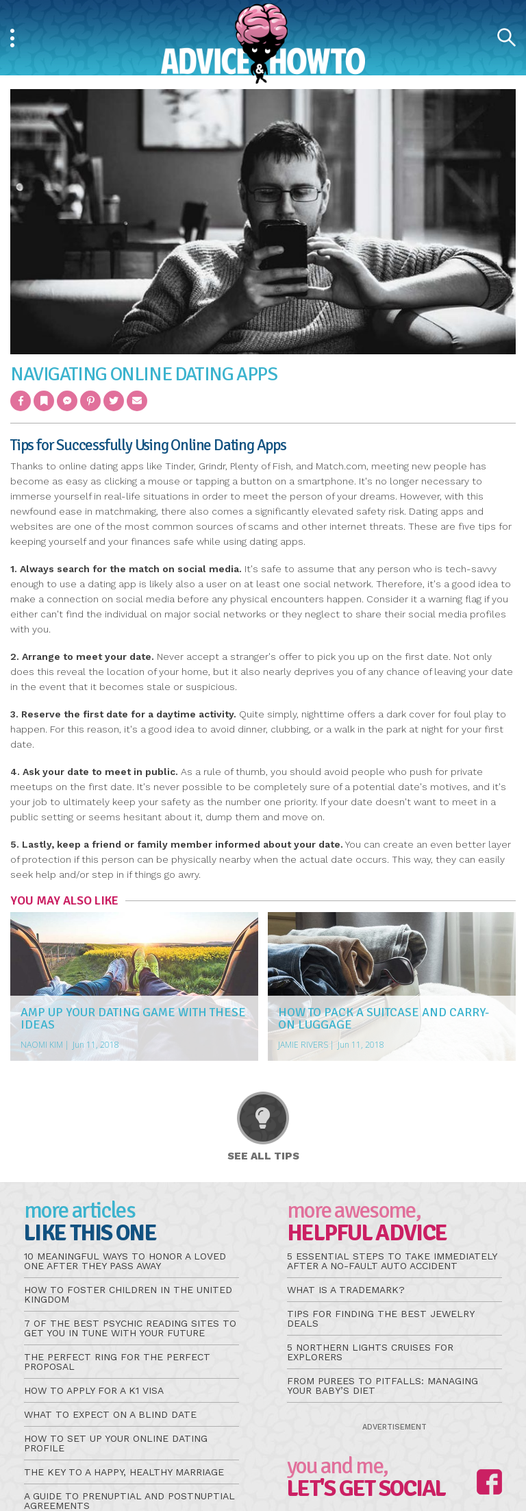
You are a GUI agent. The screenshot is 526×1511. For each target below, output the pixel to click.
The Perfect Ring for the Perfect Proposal (117, 1361)
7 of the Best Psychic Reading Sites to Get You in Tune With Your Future (130, 1328)
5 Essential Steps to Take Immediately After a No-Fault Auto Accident (392, 1261)
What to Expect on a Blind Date (110, 1414)
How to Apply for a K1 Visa (94, 1390)
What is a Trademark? (346, 1289)
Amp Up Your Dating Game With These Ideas (133, 1018)
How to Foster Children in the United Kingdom (128, 1294)
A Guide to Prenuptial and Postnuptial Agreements (129, 1500)
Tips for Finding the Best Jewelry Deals (380, 1318)
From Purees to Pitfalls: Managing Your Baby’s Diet (382, 1385)
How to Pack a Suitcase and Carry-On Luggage (383, 1018)
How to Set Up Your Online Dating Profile (116, 1443)
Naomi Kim (42, 1045)
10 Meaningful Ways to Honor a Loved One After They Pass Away (125, 1261)
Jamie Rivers (303, 1045)
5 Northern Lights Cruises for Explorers (370, 1352)
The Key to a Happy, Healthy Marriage (124, 1471)
